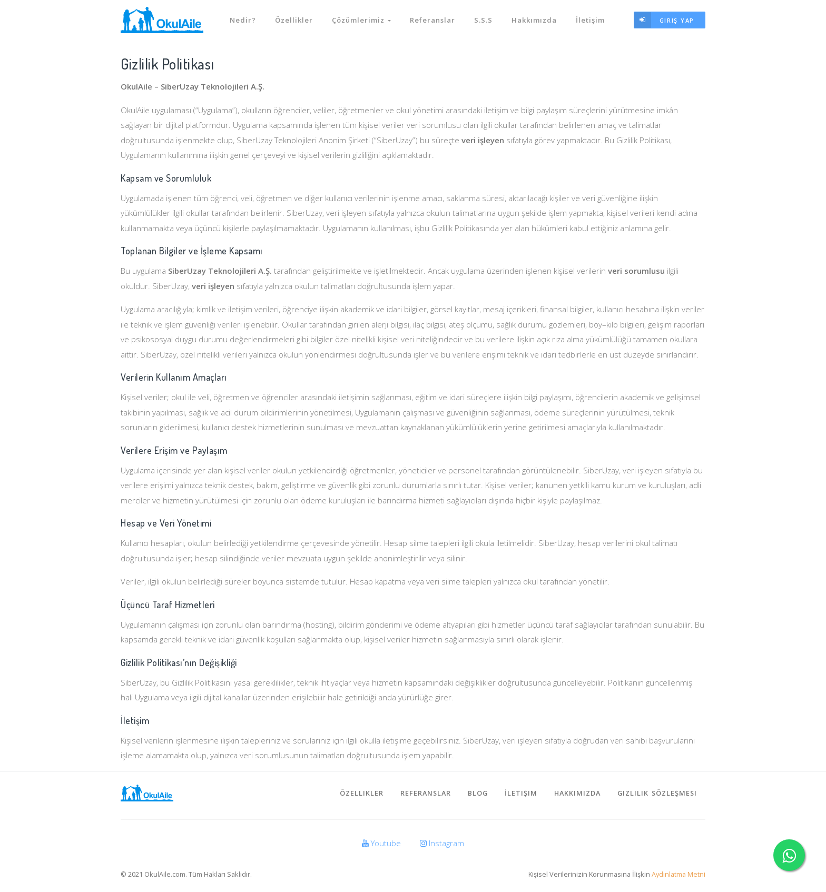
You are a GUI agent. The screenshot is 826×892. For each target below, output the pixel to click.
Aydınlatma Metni (678, 874)
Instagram (442, 843)
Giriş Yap (664, 20)
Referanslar (432, 20)
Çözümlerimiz (361, 20)
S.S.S (483, 20)
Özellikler (294, 20)
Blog (478, 793)
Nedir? (243, 20)
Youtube (381, 843)
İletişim (590, 20)
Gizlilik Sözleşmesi (657, 793)
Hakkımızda (534, 20)
